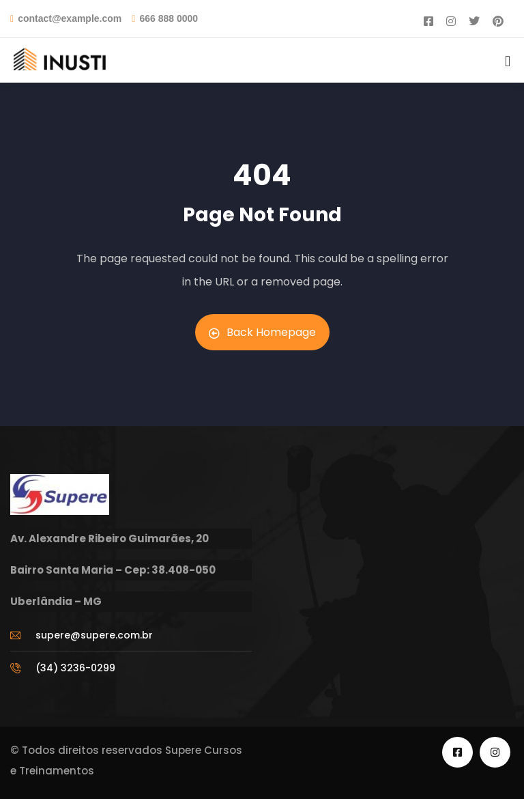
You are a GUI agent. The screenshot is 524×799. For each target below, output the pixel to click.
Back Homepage (262, 332)
